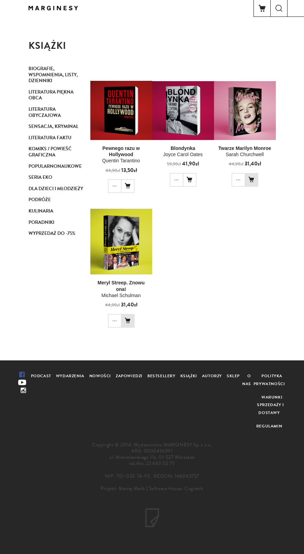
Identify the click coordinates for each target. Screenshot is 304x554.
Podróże (40, 199)
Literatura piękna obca (51, 95)
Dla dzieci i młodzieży (56, 188)
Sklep (233, 376)
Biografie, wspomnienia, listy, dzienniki (53, 74)
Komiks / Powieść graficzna (50, 152)
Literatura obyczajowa (45, 112)
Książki (188, 376)
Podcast (41, 376)
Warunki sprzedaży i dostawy (270, 405)
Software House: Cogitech (176, 488)
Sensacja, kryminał (53, 126)
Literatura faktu (50, 137)
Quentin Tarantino (121, 160)
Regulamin (269, 426)
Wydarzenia (70, 376)
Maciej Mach (132, 488)
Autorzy (212, 376)
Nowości (100, 376)
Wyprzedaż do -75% (52, 233)
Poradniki (41, 222)
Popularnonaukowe (55, 166)
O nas (246, 380)
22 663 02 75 (160, 463)
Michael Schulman (120, 295)
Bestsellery (161, 376)
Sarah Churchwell (245, 154)
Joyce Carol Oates (183, 154)
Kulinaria (41, 211)
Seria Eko (40, 177)
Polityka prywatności (269, 380)
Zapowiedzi (129, 376)
